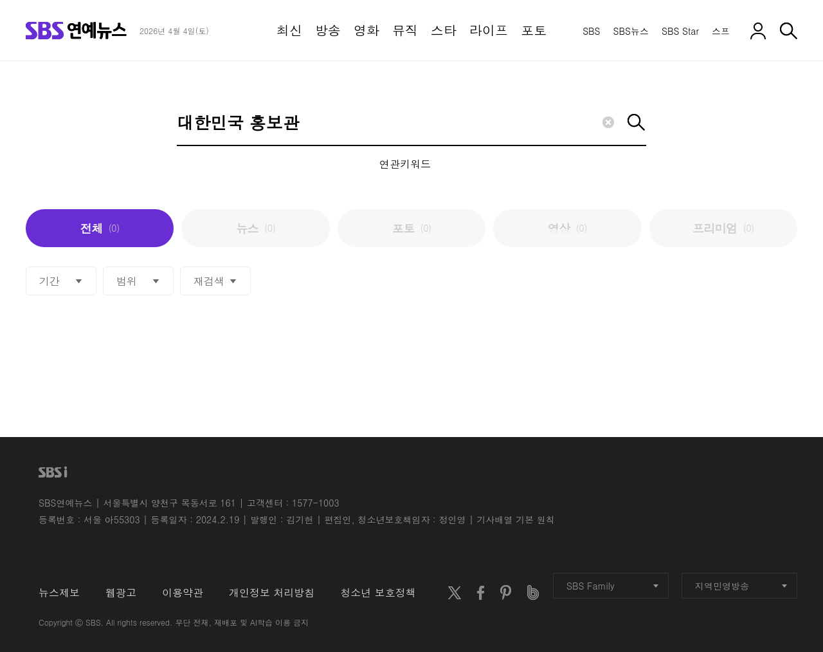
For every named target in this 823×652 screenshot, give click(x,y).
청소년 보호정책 (377, 592)
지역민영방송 (741, 585)
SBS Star (680, 30)
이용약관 (182, 592)
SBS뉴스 (631, 30)
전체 (100, 228)
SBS (591, 30)
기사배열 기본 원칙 (516, 519)
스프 (721, 30)
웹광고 (120, 592)
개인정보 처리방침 (271, 592)
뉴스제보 (59, 592)
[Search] (411, 123)
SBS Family (612, 585)
